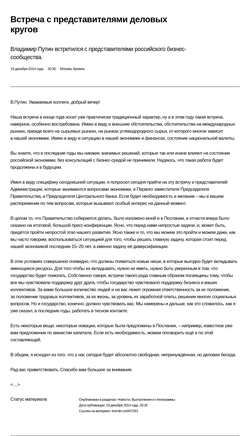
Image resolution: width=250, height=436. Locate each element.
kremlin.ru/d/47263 (125, 411)
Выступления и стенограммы (153, 399)
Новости (123, 399)
